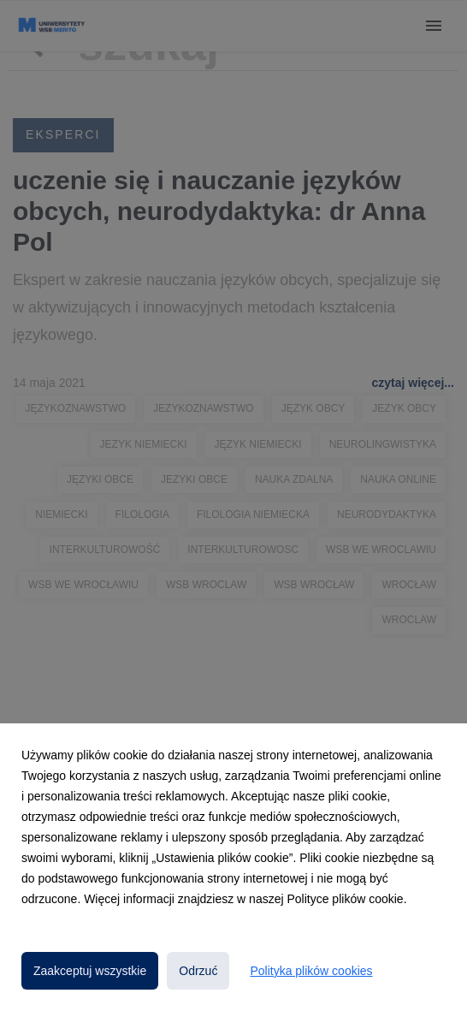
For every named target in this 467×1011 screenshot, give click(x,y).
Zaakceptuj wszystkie (89, 971)
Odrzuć (198, 971)
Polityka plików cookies (311, 971)
